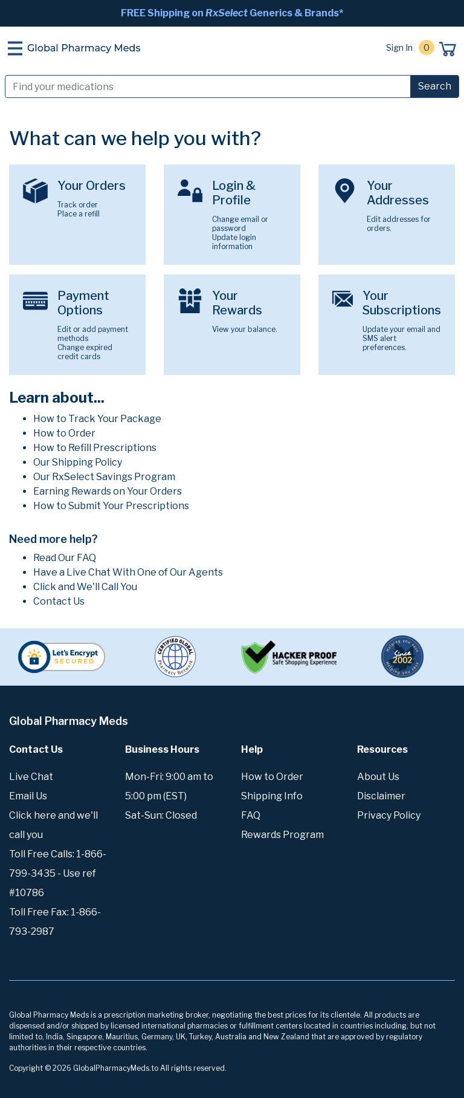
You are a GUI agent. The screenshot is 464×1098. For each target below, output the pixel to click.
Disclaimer (381, 796)
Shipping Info (272, 796)
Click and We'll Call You (85, 587)
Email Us (28, 796)
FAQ (250, 815)
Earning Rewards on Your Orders (107, 491)
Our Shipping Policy (77, 462)
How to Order (64, 433)
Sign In (399, 47)
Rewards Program (282, 834)
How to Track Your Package (97, 418)
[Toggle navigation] (15, 48)
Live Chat (31, 776)
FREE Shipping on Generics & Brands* (232, 13)
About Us (378, 776)
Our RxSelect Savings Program (104, 476)
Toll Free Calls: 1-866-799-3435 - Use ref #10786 (57, 873)
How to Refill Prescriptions (94, 447)
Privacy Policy (388, 815)
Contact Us (59, 601)
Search (434, 86)
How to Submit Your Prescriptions (111, 506)
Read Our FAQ (64, 558)
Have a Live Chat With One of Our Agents (128, 572)
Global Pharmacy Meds (83, 48)
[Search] (208, 86)
